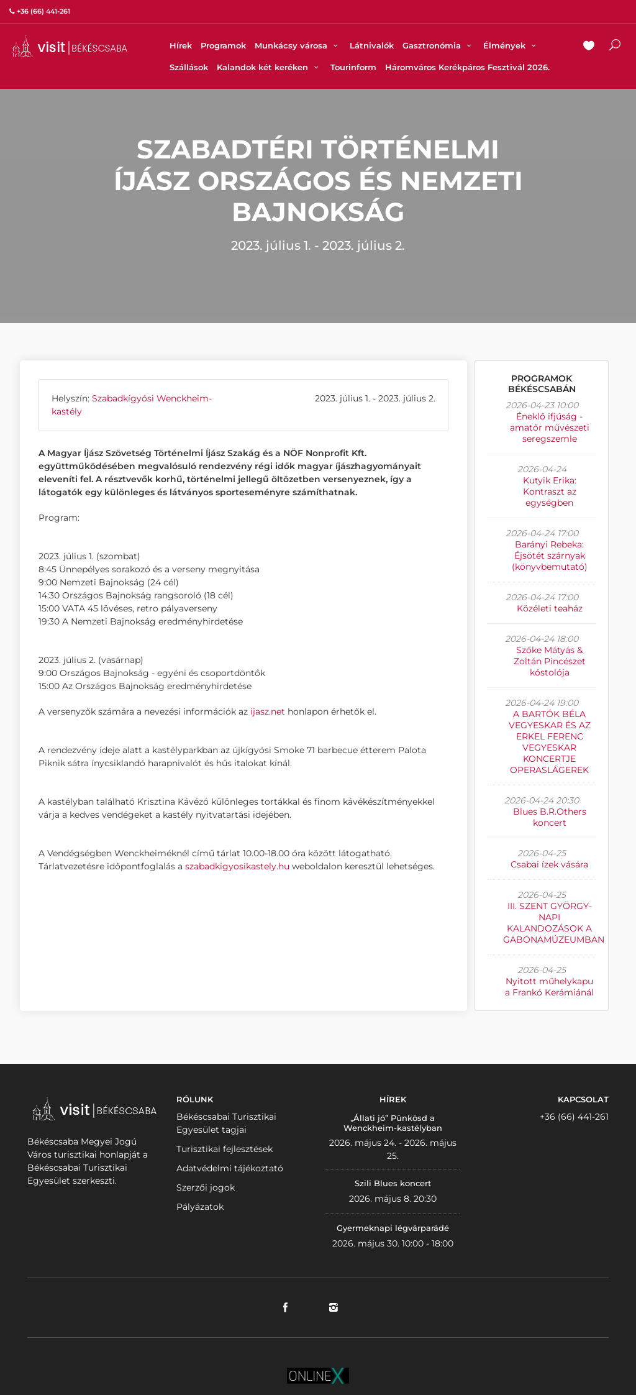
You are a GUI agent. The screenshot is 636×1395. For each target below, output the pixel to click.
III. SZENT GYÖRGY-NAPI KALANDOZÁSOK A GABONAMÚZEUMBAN (553, 922)
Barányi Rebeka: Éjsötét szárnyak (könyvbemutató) (550, 555)
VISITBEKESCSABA (69, 46)
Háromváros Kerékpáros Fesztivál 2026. (467, 67)
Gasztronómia (438, 45)
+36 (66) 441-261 (574, 1116)
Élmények (511, 45)
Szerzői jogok (205, 1187)
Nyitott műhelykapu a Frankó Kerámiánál (549, 987)
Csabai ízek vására (549, 864)
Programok (223, 45)
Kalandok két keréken (269, 67)
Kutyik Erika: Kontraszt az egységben (549, 491)
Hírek (181, 45)
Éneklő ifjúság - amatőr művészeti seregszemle (549, 427)
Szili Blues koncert (393, 1183)
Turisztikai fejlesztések (224, 1149)
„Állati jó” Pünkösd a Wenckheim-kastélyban (392, 1123)
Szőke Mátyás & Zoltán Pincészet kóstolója (550, 661)
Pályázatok (200, 1206)
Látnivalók (372, 45)
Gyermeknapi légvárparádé (393, 1228)
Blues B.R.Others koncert (549, 817)
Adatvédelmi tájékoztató (229, 1168)
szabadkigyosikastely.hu (237, 866)
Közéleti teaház (550, 608)
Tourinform (353, 67)
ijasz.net (267, 711)
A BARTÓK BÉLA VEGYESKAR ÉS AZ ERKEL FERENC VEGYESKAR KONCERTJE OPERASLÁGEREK (550, 741)
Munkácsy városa (298, 45)
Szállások (189, 67)
